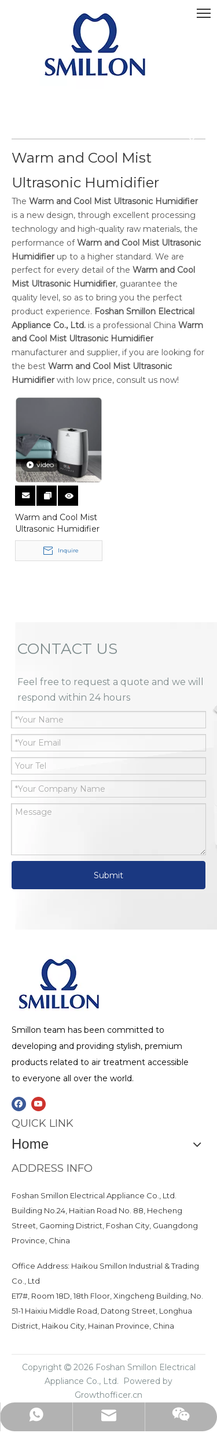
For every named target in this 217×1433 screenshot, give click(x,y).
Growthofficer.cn (108, 1395)
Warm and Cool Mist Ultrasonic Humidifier (57, 523)
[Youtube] (38, 1104)
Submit (108, 875)
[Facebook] (19, 1104)
